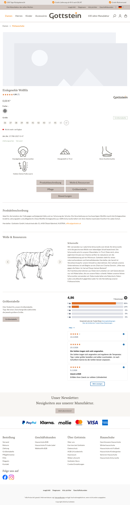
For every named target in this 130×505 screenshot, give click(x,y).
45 (55, 123)
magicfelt (72, 7)
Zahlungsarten (8, 141)
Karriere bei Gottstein (76, 445)
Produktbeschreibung (50, 182)
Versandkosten (60, 497)
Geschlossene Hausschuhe (110, 442)
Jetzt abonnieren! (65, 411)
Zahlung (6, 448)
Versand (19, 141)
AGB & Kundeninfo (75, 452)
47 (66, 123)
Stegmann (82, 7)
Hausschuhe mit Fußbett (109, 448)
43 (44, 123)
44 (50, 123)
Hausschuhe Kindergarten (110, 452)
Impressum (72, 455)
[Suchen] (114, 16)
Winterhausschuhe (107, 445)
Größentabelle (120, 118)
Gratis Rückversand (119, 2)
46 (61, 123)
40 (27, 123)
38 (16, 123)
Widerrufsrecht (74, 458)
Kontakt (6, 464)
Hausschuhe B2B (41, 442)
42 (38, 123)
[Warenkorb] (125, 16)
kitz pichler (92, 7)
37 (11, 123)
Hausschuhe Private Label (45, 445)
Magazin (6, 461)
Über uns (71, 442)
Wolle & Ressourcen (80, 182)
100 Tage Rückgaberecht (16, 2)
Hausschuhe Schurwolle (109, 458)
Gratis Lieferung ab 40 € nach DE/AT (68, 2)
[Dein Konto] (120, 16)
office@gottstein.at (73, 223)
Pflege (50, 189)
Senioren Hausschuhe (108, 455)
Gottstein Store (73, 461)
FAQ (4, 458)
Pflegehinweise (8, 455)
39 (22, 123)
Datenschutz (72, 448)
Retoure (6, 445)
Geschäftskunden (106, 7)
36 (5, 123)
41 (33, 123)
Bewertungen (65, 196)
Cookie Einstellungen (76, 464)
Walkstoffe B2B (41, 448)
